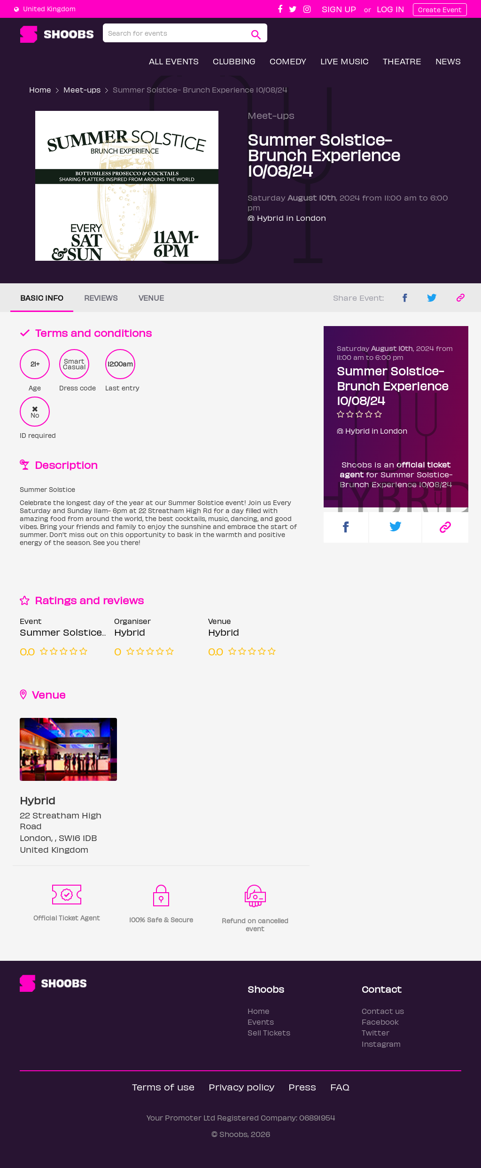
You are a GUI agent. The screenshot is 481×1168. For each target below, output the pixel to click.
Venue (151, 297)
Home (40, 89)
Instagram (381, 1043)
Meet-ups (82, 89)
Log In (390, 9)
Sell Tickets (269, 1032)
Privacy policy (241, 1086)
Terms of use (163, 1086)
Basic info (41, 297)
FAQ (339, 1086)
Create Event (440, 10)
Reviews (101, 297)
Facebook (380, 1021)
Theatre (402, 61)
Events (261, 1021)
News (448, 61)
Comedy (288, 61)
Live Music (344, 61)
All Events (174, 61)
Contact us (383, 1010)
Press (302, 1086)
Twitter (375, 1032)
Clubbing (234, 61)
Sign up (339, 9)
